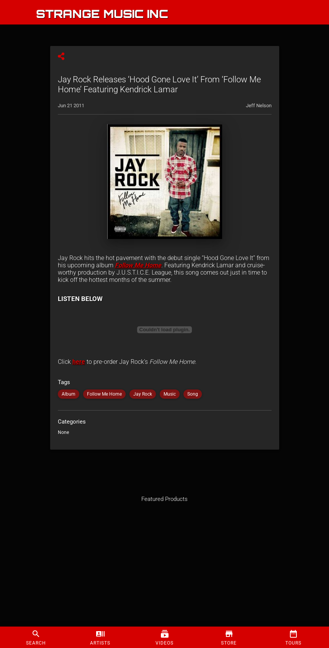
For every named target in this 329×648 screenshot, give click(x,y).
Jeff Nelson (259, 105)
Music (170, 394)
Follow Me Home (138, 265)
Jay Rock (142, 394)
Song (192, 394)
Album (68, 394)
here (78, 361)
